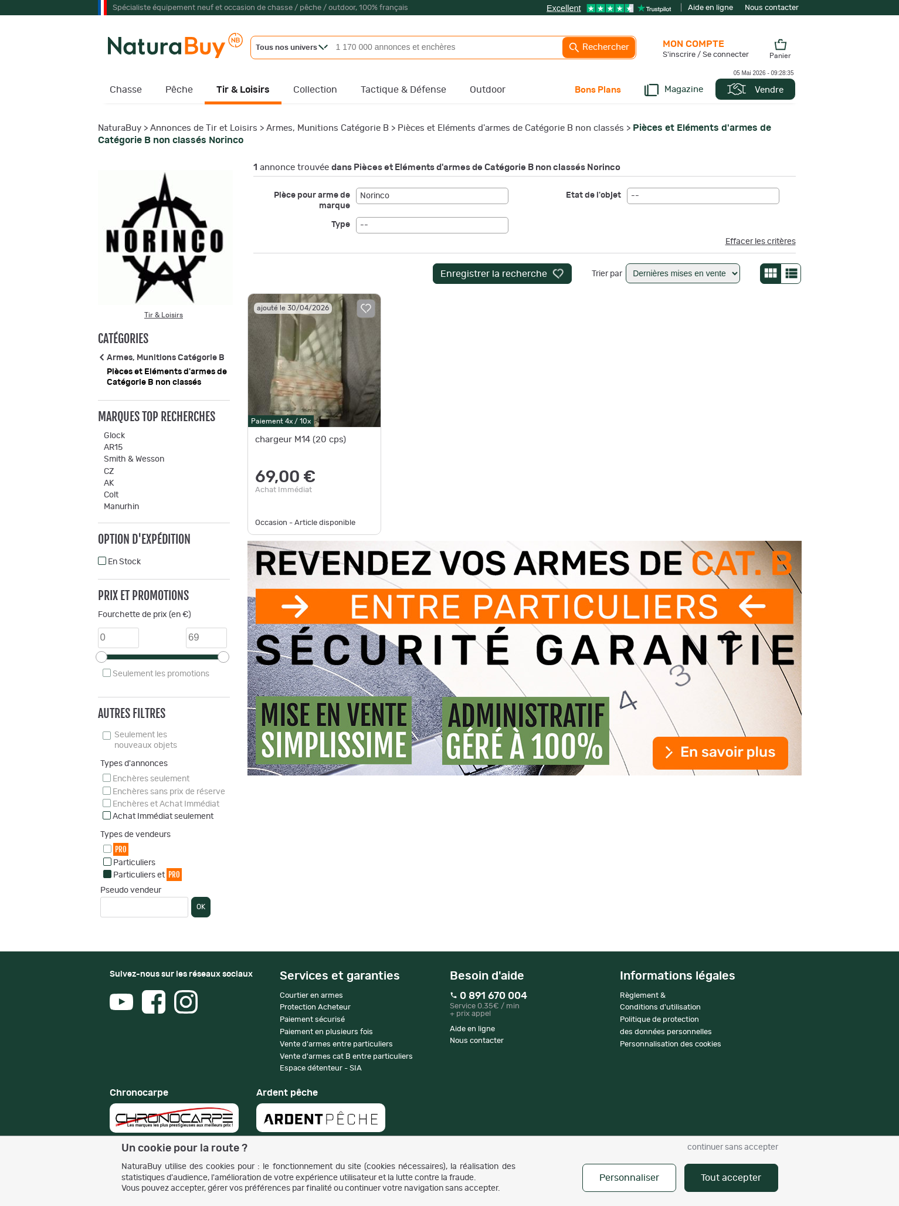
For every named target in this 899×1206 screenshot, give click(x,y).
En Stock (124, 562)
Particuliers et (147, 874)
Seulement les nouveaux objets (145, 740)
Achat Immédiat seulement (163, 816)
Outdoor (488, 89)
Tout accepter (731, 1178)
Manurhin (121, 507)
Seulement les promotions (161, 674)
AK (109, 483)
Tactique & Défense (403, 89)
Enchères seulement (151, 779)
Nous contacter (772, 8)
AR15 (113, 447)
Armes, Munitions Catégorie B (327, 128)
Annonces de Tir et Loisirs (203, 128)
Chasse (126, 89)
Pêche (179, 89)
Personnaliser (629, 1178)
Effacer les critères (760, 242)
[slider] (101, 657)
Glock (114, 436)
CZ (109, 472)
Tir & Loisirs (243, 89)
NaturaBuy (119, 128)
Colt (111, 495)
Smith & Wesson (134, 459)
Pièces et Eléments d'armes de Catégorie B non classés (511, 128)
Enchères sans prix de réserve (169, 792)
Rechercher (598, 47)
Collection (315, 89)
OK (200, 906)
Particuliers (134, 863)
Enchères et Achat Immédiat (166, 804)
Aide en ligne (710, 8)
